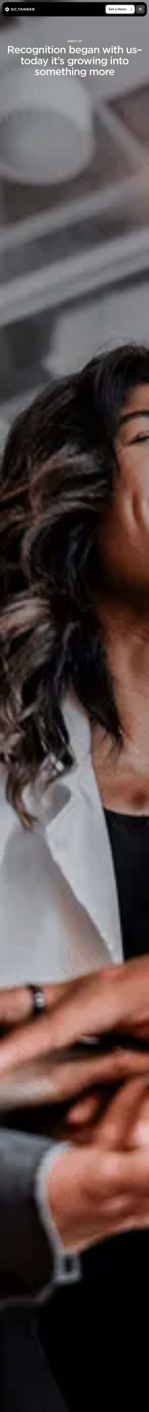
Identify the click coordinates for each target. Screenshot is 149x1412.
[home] (55, 9)
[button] (140, 9)
